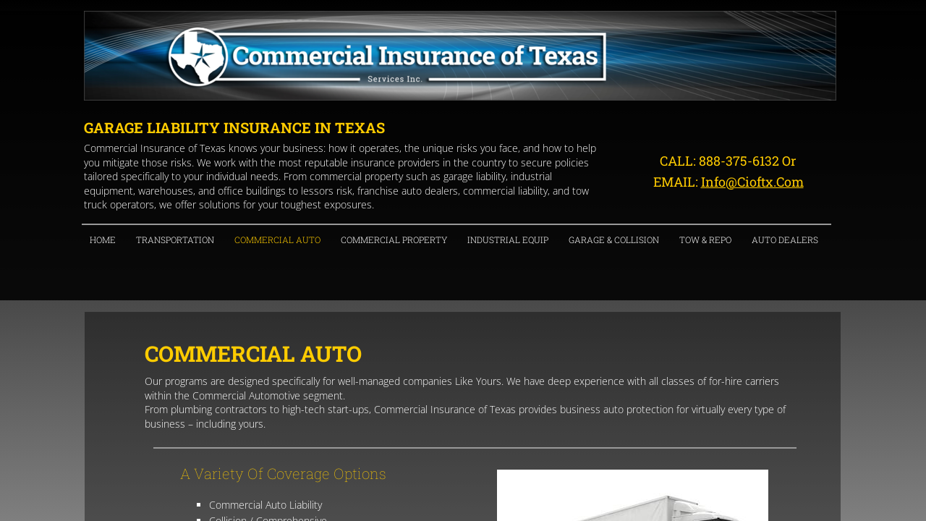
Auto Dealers (785, 239)
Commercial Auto (277, 239)
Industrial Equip (507, 239)
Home (103, 239)
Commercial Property (394, 239)
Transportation (175, 239)
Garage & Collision (614, 239)
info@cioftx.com (752, 181)
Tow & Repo (705, 239)
